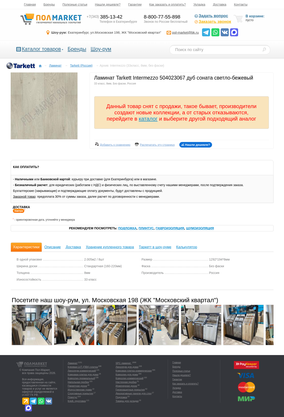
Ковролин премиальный (81, 378)
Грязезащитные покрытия (130, 389)
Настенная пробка (126, 382)
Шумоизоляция (200, 228)
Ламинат (73, 363)
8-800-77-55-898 (162, 17)
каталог (148, 119)
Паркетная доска (77, 385)
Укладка (199, 4)
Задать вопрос (211, 16)
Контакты (240, 4)
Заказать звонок (212, 21)
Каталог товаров (41, 49)
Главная (30, 4)
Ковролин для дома (127, 374)
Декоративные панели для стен (133, 393)
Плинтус (146, 228)
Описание (52, 247)
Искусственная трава (80, 389)
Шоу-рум (101, 49)
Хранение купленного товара (110, 247)
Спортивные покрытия (80, 393)
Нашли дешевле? (108, 4)
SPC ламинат (124, 363)
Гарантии (135, 4)
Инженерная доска (126, 385)
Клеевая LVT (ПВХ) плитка (83, 367)
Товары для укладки (127, 401)
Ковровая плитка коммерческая (134, 370)
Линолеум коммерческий (82, 370)
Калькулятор (186, 247)
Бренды (49, 4)
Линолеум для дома (127, 367)
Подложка (127, 228)
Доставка (219, 4)
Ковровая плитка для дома (83, 374)
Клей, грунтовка (77, 401)
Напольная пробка (78, 382)
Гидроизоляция (170, 228)
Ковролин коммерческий (129, 378)
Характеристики (26, 247)
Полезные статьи (74, 4)
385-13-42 (105, 17)
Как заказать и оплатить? (167, 4)
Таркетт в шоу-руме (155, 247)
